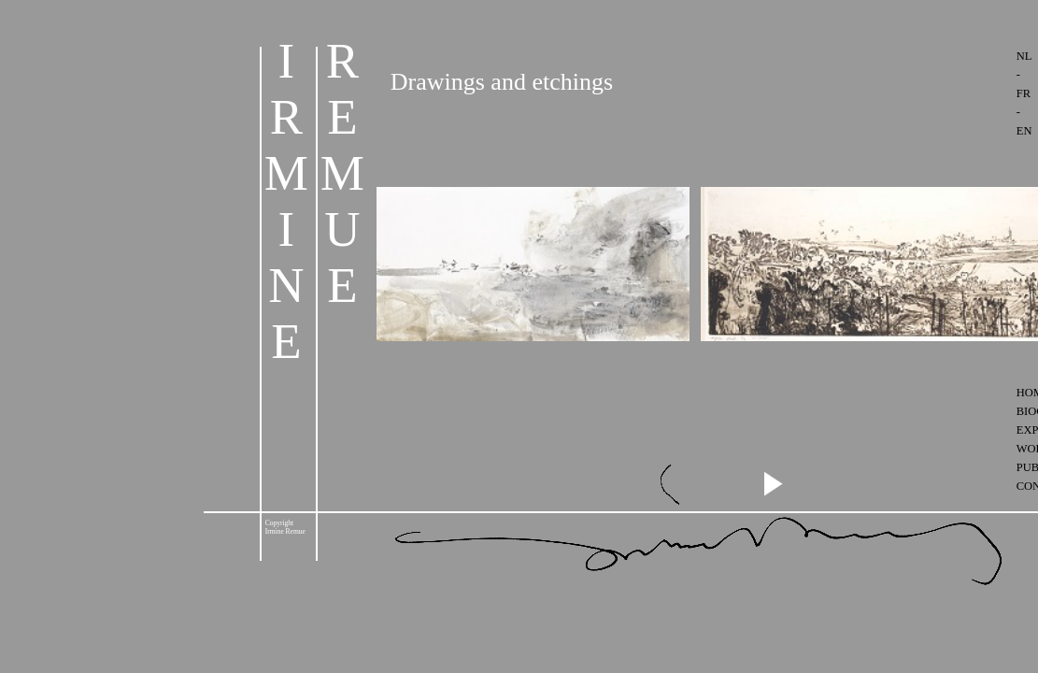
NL (1024, 56)
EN (1024, 130)
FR (1024, 93)
